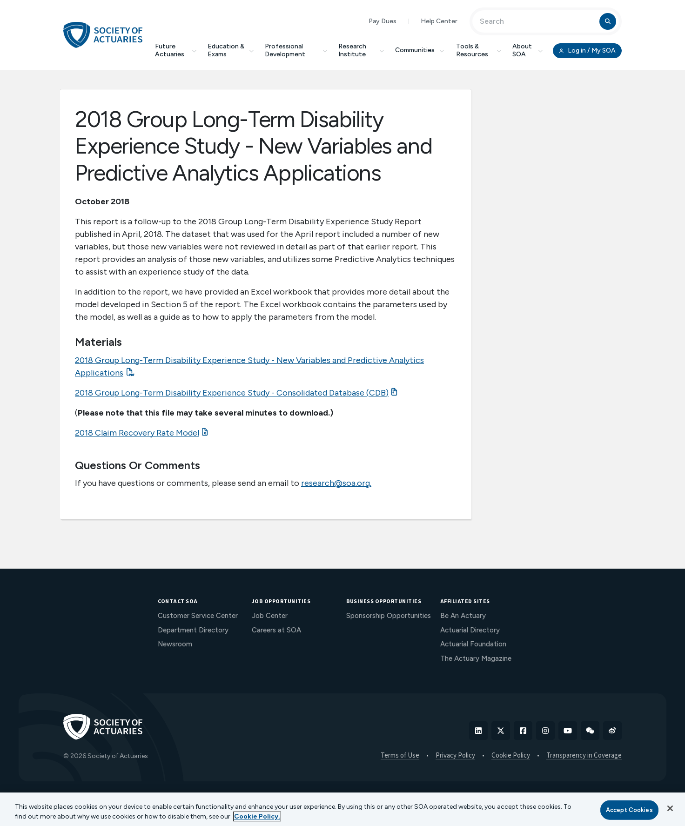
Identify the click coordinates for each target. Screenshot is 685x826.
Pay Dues (382, 21)
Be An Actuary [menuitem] (463, 615)
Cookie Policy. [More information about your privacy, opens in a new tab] (257, 816)
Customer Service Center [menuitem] (198, 615)
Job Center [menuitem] (270, 615)
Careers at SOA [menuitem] (276, 630)
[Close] (670, 808)
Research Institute (361, 50)
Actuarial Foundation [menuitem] (473, 644)
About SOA (527, 50)
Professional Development (296, 50)
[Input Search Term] (537, 21)
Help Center (439, 21)
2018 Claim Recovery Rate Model (137, 433)
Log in (587, 51)
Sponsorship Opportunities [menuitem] (388, 615)
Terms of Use (400, 756)
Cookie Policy (510, 756)
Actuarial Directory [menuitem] (470, 630)
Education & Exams (231, 50)
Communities (420, 50)
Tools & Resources (478, 50)
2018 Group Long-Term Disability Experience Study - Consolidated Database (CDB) (232, 393)
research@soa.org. (336, 483)
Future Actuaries (175, 50)
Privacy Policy (455, 756)
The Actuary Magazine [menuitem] (475, 658)
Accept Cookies (629, 809)
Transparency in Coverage (584, 756)
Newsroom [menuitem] (175, 644)
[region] (342, 809)
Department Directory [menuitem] (193, 630)
